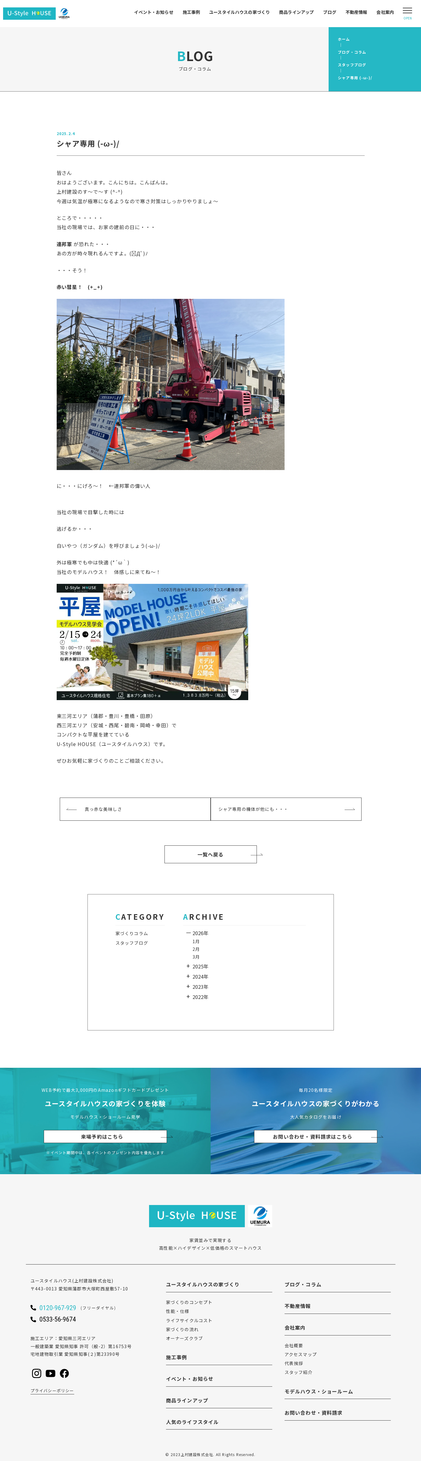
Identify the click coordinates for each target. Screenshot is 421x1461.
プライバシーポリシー (52, 1390)
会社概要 (294, 1345)
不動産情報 (356, 12)
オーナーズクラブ (184, 1338)
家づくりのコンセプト (189, 1302)
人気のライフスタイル (192, 1422)
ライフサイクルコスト (189, 1320)
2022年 (200, 997)
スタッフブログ (131, 943)
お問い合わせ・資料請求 (314, 1412)
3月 (196, 957)
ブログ (329, 12)
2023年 (200, 986)
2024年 (200, 976)
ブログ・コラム (303, 1284)
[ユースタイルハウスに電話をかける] (85, 1307)
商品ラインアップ (296, 12)
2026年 (200, 933)
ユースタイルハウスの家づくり (239, 12)
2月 (196, 949)
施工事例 (191, 12)
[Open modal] (407, 13)
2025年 (200, 966)
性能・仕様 (177, 1311)
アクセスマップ (301, 1354)
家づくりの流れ (182, 1329)
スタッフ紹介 (299, 1372)
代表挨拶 (294, 1363)
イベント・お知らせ (153, 12)
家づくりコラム (131, 933)
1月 (196, 941)
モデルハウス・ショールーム (319, 1391)
